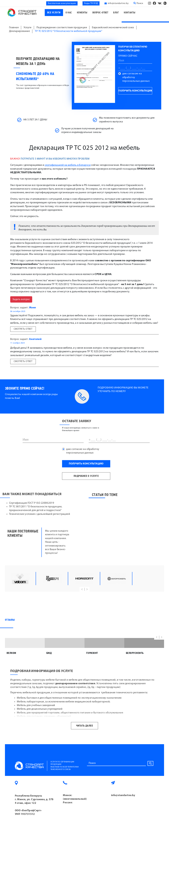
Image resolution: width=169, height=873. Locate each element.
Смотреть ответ (23, 329)
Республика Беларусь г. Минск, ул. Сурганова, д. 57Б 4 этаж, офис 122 (34, 827)
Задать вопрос (21, 299)
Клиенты (82, 12)
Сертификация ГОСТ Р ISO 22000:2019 (31, 503)
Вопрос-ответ (100, 12)
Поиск (138, 3)
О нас (69, 12)
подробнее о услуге (86, 476)
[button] (82, 589)
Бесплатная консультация (62, 3)
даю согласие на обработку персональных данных (136, 77)
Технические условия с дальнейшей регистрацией (39, 514)
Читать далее (84, 752)
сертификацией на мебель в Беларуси (68, 165)
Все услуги (54, 12)
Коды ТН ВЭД (91, 3)
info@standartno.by (118, 3)
